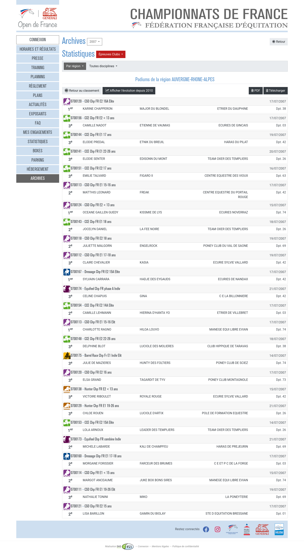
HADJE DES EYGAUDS (155, 279)
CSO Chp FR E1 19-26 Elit (100, 489)
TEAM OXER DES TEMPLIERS (228, 159)
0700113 (76, 185)
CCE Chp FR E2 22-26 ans (100, 339)
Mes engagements (37, 132)
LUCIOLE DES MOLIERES (157, 346)
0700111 (76, 489)
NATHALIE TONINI (95, 497)
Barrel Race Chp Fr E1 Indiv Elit (103, 355)
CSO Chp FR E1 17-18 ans (100, 255)
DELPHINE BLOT (94, 346)
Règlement (38, 86)
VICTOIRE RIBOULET (97, 396)
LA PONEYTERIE (236, 497)
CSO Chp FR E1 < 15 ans (99, 473)
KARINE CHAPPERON (97, 108)
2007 (93, 41)
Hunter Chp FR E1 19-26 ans (102, 406)
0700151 (76, 168)
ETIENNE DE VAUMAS (155, 125)
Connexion (37, 39)
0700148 (76, 339)
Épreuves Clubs (110, 54)
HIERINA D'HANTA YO (155, 313)
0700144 (76, 134)
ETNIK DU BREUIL (152, 142)
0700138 (76, 389)
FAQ (38, 123)
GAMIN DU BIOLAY (153, 513)
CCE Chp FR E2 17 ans (98, 168)
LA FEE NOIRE (149, 229)
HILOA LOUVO (149, 329)
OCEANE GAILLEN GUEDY (100, 212)
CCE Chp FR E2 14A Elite (99, 305)
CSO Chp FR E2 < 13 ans (99, 205)
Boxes (37, 150)
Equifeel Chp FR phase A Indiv (102, 288)
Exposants (37, 114)
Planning (38, 76)
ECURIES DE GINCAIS (233, 125)
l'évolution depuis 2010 (129, 90)
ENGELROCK (148, 246)
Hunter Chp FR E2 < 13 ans (101, 389)
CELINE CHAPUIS (95, 296)
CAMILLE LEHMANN (97, 313)
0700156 (76, 118)
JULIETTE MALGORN (97, 246)
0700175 (76, 355)
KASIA (144, 262)
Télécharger (275, 90)
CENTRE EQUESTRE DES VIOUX (226, 175)
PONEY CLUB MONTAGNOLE (228, 380)
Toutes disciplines (102, 66)
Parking (37, 160)
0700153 (76, 422)
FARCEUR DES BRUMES (156, 463)
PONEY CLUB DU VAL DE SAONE (225, 246)
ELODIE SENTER (94, 159)
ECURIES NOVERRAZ (233, 212)
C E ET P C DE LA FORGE (231, 463)
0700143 (76, 221)
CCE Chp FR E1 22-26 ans (100, 151)
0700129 (76, 406)
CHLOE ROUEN (93, 413)
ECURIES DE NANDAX (233, 279)
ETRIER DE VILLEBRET (232, 313)
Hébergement (37, 169)
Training (37, 67)
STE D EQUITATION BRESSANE (227, 513)
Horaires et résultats (38, 49)
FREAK (144, 192)
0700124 (76, 205)
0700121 (76, 506)
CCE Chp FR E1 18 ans (98, 221)
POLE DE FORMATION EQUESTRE (225, 413)
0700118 (76, 238)
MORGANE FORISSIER (98, 463)
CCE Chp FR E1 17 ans (98, 134)
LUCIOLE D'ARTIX (151, 413)
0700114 (76, 473)
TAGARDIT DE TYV (152, 380)
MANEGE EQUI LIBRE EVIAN (228, 329)
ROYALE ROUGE (151, 396)
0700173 (76, 439)
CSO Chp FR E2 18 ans (98, 238)
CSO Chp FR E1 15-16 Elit (100, 322)
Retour (278, 41)
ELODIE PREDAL (94, 142)
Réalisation (119, 546)
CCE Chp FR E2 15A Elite (99, 422)
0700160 (76, 456)
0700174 (76, 288)
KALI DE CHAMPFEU (154, 446)
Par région (73, 66)
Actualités (38, 104)
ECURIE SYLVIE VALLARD (230, 262)
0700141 (76, 151)
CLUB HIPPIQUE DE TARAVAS (227, 346)
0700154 (76, 305)
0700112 (76, 255)
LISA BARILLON (93, 513)
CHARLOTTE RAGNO (97, 329)
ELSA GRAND (92, 380)
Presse (37, 58)
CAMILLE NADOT (94, 125)
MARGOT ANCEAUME (98, 480)
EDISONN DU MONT (153, 159)
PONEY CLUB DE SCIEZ (232, 363)
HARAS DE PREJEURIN (232, 446)
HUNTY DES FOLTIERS (155, 363)
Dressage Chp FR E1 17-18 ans (103, 456)
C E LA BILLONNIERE (233, 296)
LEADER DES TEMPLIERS (157, 430)
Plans (37, 95)
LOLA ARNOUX (93, 430)
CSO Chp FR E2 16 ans (98, 372)
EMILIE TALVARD (94, 175)
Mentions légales (160, 546)
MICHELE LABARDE (96, 446)
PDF (255, 90)
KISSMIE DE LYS (151, 212)
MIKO (143, 497)
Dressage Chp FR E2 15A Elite (102, 272)
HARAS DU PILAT (236, 142)
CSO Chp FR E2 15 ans (98, 506)
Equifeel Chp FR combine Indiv (103, 439)
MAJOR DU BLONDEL (154, 108)
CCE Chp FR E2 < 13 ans (99, 118)
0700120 (76, 101)
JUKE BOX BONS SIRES (156, 480)
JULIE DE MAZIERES (97, 363)
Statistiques (38, 141)
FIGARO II (146, 175)
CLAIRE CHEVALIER (96, 262)
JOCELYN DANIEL (95, 229)
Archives (38, 178)
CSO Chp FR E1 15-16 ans (100, 185)
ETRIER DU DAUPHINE (232, 108)
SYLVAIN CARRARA (96, 279)
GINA (143, 296)
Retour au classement (82, 90)
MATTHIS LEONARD (97, 192)
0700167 (76, 272)
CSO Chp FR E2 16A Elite (99, 101)
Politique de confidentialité (185, 546)
